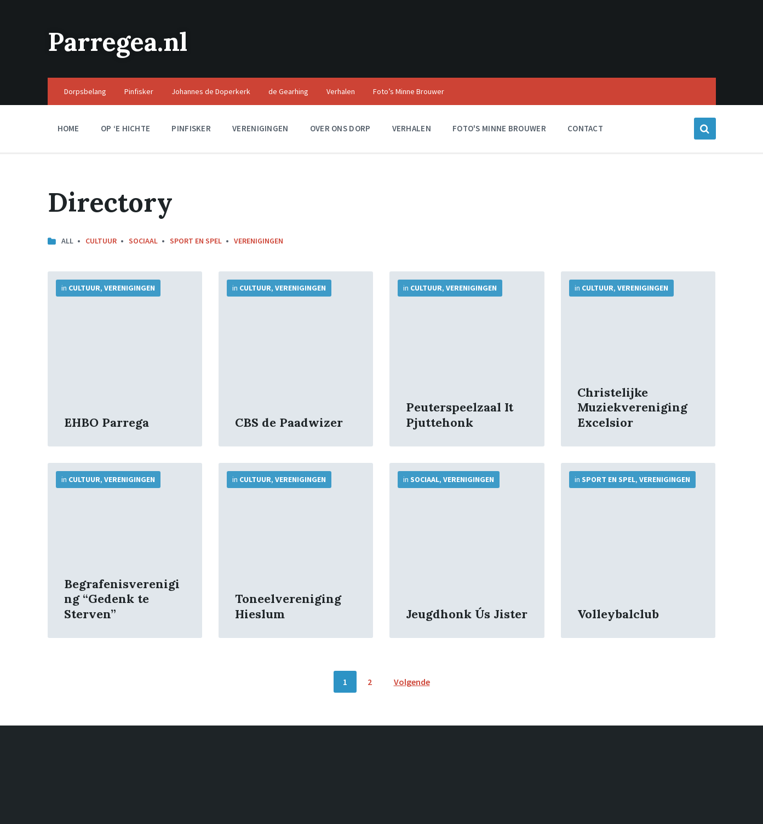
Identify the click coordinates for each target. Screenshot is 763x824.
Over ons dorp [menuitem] (340, 128)
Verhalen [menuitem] (340, 91)
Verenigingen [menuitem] (260, 128)
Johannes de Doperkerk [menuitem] (210, 91)
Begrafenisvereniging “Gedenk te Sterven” (122, 599)
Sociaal (143, 241)
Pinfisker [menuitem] (138, 91)
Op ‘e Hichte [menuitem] (126, 128)
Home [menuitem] (68, 128)
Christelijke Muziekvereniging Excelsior (632, 407)
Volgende (412, 681)
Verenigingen (258, 241)
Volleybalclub (618, 614)
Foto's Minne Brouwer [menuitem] (499, 128)
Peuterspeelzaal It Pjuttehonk (459, 414)
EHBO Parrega (106, 422)
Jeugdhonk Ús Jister (466, 614)
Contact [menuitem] (585, 128)
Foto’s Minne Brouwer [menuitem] (408, 91)
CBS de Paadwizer (289, 422)
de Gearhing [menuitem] (288, 91)
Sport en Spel (196, 241)
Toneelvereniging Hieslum (288, 606)
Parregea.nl (120, 41)
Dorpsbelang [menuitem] (85, 91)
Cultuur (101, 241)
